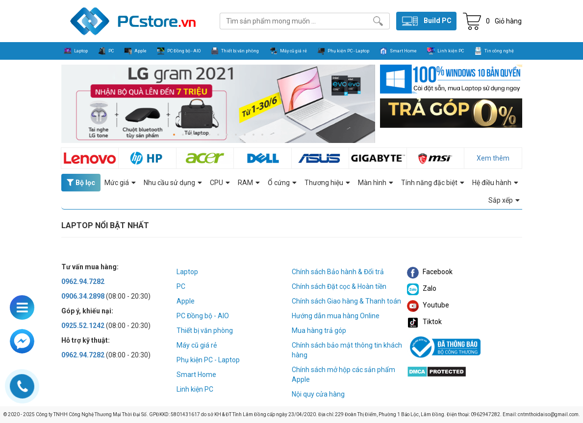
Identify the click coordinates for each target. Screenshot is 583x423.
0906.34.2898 (82, 296)
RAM (249, 183)
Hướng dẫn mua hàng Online (336, 316)
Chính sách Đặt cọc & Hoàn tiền (339, 286)
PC (181, 286)
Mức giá (120, 183)
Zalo (421, 288)
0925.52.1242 (82, 325)
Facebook (430, 272)
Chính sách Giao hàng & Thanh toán (346, 301)
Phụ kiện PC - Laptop (208, 360)
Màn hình (375, 183)
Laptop (187, 272)
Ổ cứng (282, 183)
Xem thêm (493, 158)
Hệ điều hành (495, 183)
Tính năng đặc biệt (432, 183)
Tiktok (424, 322)
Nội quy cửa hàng (318, 394)
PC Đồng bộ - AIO (203, 316)
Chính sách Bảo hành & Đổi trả (338, 272)
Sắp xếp (504, 200)
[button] (174, 134)
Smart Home (196, 374)
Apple (186, 301)
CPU (220, 183)
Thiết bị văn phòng (205, 330)
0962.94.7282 (82, 281)
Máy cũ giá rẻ (197, 345)
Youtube (428, 305)
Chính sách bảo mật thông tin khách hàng (347, 350)
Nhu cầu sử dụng (173, 183)
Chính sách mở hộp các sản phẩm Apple (343, 374)
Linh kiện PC (195, 389)
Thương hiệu (327, 183)
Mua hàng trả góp (319, 330)
